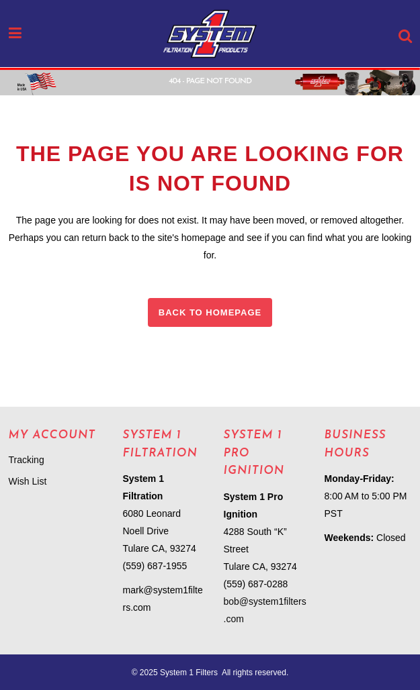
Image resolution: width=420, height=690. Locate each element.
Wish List (28, 481)
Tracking (26, 459)
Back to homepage (210, 312)
